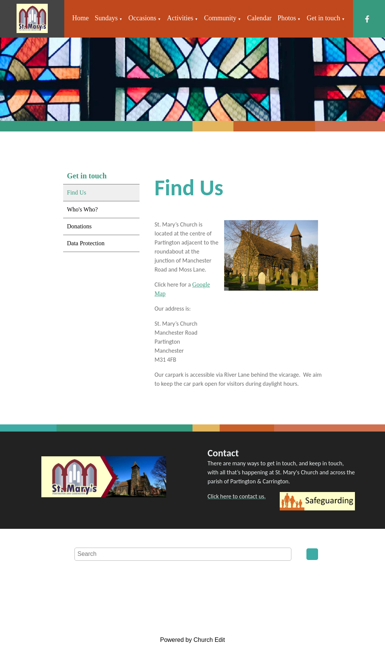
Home (80, 18)
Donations (79, 226)
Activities (180, 18)
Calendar (259, 18)
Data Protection (86, 243)
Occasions (142, 18)
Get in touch (323, 18)
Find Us (76, 192)
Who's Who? (82, 209)
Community (220, 18)
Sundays (106, 18)
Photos (286, 18)
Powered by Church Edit (192, 640)
